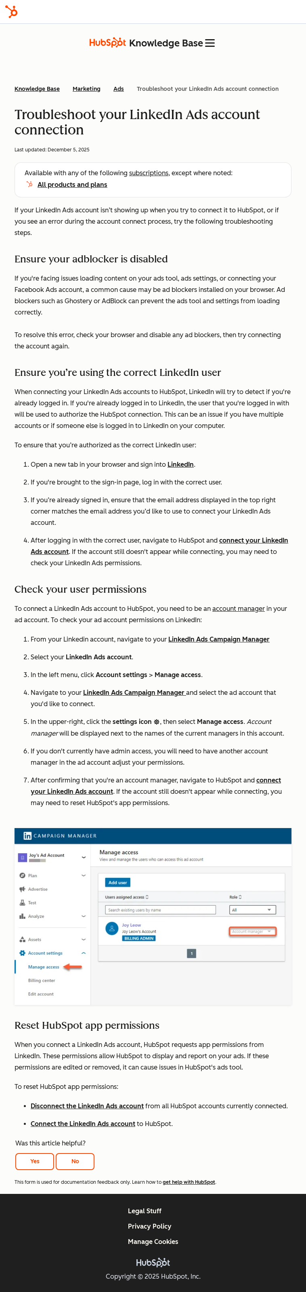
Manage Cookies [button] (153, 1242)
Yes (35, 1161)
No (75, 1161)
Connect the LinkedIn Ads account (83, 1124)
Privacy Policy (150, 1226)
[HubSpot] (11, 11)
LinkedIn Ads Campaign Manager (219, 639)
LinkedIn (181, 464)
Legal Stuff (144, 1211)
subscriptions (148, 173)
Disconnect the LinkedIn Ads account (87, 1106)
